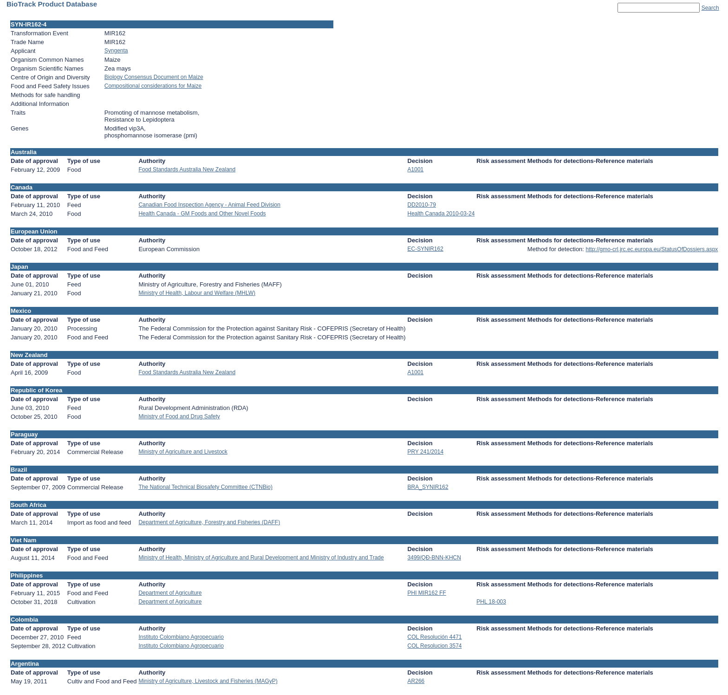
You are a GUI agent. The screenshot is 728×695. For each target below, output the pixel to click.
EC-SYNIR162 (425, 249)
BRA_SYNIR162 (428, 487)
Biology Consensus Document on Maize (153, 77)
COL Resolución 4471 (435, 637)
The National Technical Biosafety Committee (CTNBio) (205, 487)
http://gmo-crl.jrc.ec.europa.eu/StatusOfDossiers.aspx (652, 249)
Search (710, 8)
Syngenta (116, 50)
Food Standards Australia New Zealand (186, 169)
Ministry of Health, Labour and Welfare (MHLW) (196, 293)
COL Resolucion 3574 (435, 646)
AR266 (416, 681)
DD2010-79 (422, 204)
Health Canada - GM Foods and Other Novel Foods (202, 213)
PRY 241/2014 (426, 451)
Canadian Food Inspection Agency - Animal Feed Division (209, 204)
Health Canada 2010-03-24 (441, 213)
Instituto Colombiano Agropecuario (180, 637)
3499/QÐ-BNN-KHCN (434, 557)
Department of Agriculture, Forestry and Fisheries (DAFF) (209, 522)
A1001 (416, 169)
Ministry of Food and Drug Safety (179, 416)
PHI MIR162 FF (427, 593)
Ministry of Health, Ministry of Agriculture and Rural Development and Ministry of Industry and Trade (261, 557)
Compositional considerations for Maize (153, 86)
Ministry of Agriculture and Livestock (182, 451)
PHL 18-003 (491, 601)
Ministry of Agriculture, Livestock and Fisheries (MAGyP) (207, 681)
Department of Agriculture (170, 593)
